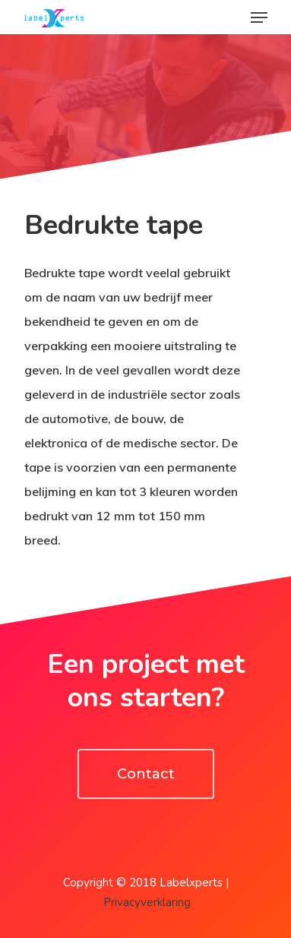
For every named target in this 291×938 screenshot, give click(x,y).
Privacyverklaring (147, 902)
